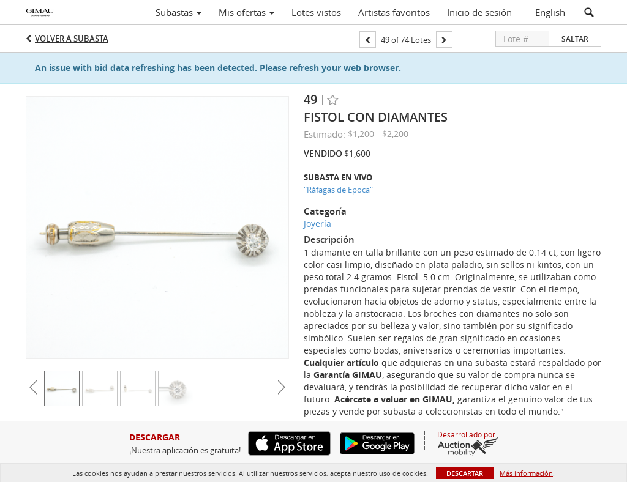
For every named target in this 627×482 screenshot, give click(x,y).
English (550, 12)
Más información (526, 473)
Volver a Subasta (71, 38)
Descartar (464, 473)
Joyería (317, 223)
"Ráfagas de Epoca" (338, 189)
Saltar (574, 39)
